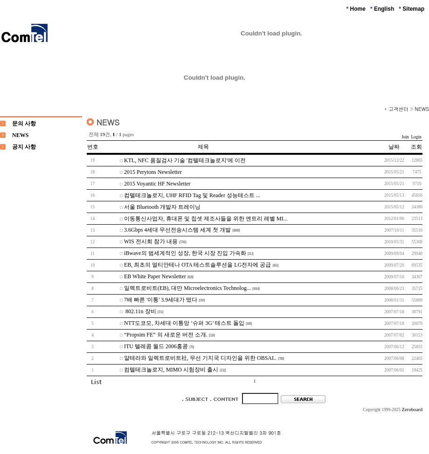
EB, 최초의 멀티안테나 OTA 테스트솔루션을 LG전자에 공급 (197, 264)
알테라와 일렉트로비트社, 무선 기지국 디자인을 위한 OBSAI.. (200, 358)
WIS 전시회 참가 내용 (151, 241)
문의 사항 (24, 123)
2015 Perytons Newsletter (153, 172)
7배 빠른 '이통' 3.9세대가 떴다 (160, 299)
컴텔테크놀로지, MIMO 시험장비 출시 (171, 369)
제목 (203, 147)
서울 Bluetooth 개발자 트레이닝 (162, 207)
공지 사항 (24, 147)
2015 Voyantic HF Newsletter (157, 183)
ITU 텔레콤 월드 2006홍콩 (156, 346)
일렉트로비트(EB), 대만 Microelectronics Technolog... (187, 288)
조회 (416, 147)
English (384, 9)
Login (416, 137)
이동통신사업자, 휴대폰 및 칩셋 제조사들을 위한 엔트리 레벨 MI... (206, 218)
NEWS (422, 108)
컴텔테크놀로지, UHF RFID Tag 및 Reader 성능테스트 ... (192, 195)
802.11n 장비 (140, 311)
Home (358, 9)
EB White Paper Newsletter (155, 276)
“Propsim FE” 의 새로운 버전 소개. (166, 334)
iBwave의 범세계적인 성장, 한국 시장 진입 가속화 (185, 253)
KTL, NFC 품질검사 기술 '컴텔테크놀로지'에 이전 (185, 160)
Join (405, 137)
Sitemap (413, 9)
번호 (92, 147)
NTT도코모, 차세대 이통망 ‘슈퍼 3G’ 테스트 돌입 (184, 323)
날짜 (394, 147)
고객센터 (398, 108)
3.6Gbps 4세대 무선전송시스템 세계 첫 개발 (177, 230)
